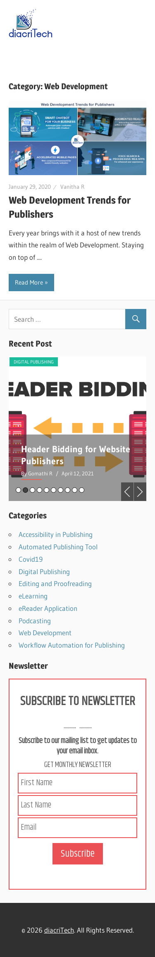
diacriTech (59, 930)
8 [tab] (67, 490)
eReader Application (48, 608)
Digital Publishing (77, 362)
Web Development (45, 632)
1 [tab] (18, 490)
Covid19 (31, 559)
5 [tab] (46, 490)
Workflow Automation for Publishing (72, 645)
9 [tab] (74, 490)
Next (140, 491)
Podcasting (35, 620)
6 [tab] (53, 490)
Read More (29, 282)
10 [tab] (81, 490)
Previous (127, 491)
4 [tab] (39, 490)
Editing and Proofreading (55, 583)
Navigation (38, 54)
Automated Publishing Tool (58, 546)
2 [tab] (25, 490)
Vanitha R (72, 186)
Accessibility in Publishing (56, 534)
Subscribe (78, 853)
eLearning (33, 595)
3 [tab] (32, 490)
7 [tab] (60, 490)
